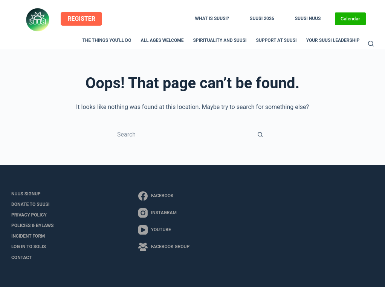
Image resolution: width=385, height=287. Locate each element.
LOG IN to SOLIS (28, 246)
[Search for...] (185, 134)
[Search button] (260, 134)
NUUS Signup (26, 193)
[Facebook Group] (163, 247)
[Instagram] (163, 213)
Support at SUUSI (276, 40)
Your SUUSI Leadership (333, 40)
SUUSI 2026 (262, 18)
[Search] (371, 43)
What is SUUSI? (212, 18)
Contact (21, 257)
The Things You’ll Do (106, 40)
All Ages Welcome (162, 40)
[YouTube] (163, 230)
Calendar (350, 18)
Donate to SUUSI (30, 204)
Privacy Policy (29, 215)
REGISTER (81, 18)
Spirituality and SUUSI (219, 40)
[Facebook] (163, 196)
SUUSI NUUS (308, 18)
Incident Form (28, 236)
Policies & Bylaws (32, 225)
